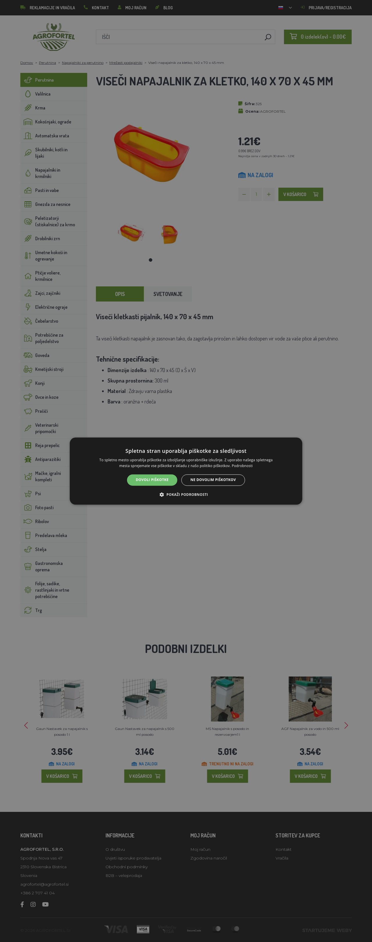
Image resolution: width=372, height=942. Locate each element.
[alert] (186, 471)
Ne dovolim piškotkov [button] (213, 480)
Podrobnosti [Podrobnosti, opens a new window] (242, 465)
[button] (186, 494)
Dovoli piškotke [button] (152, 480)
